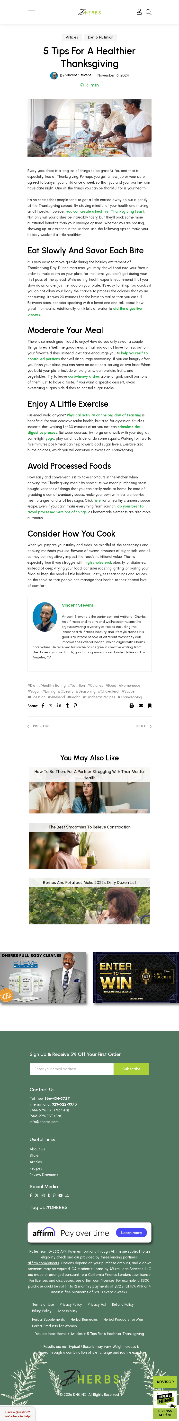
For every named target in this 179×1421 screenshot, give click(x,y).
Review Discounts (44, 1175)
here (97, 500)
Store (34, 1155)
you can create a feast (105, 211)
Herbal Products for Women (54, 1326)
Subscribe (131, 1069)
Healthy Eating (54, 686)
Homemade (130, 686)
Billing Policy (42, 1311)
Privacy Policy (71, 1304)
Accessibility (67, 1311)
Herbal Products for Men (123, 1319)
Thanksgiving (131, 697)
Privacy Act (97, 1304)
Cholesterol (110, 691)
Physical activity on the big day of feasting (104, 415)
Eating (50, 691)
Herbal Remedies (84, 1319)
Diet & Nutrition (100, 37)
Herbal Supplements (48, 1319)
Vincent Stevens (78, 75)
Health (75, 697)
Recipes (36, 1168)
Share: (32, 706)
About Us (37, 1149)
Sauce (129, 691)
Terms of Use (43, 1304)
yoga (49, 438)
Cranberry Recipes (100, 697)
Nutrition (78, 686)
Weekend (58, 697)
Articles (72, 37)
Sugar (35, 691)
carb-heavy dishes (84, 376)
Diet (33, 686)
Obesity (67, 691)
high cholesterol (97, 562)
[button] (89, 85)
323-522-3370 (64, 1104)
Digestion (37, 697)
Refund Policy (123, 1304)
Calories (96, 686)
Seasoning (87, 691)
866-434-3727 (57, 1098)
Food (112, 686)
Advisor (165, 1382)
